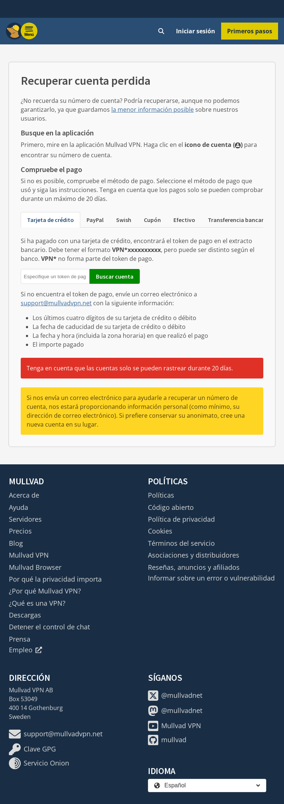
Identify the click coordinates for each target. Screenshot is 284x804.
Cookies (160, 531)
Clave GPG (32, 749)
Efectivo (184, 219)
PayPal (95, 219)
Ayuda (18, 507)
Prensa (19, 639)
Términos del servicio (181, 543)
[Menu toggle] (29, 31)
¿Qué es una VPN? (37, 603)
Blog (16, 543)
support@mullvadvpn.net (56, 303)
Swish (123, 219)
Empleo (25, 649)
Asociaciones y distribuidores (193, 555)
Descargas (25, 614)
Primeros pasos (249, 31)
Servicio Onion (39, 763)
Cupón (152, 219)
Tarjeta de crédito (50, 219)
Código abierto (171, 507)
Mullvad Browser (35, 567)
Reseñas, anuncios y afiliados (194, 567)
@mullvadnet (175, 696)
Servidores (25, 519)
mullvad (167, 740)
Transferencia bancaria (238, 219)
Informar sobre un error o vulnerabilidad (211, 577)
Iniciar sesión (195, 31)
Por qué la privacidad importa (55, 579)
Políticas (161, 495)
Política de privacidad (181, 519)
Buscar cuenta (114, 276)
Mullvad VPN (29, 555)
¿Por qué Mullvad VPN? (45, 590)
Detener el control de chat (49, 626)
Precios (20, 531)
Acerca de (24, 495)
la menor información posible (152, 109)
